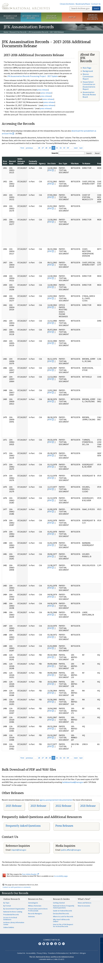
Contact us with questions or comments (17, 887)
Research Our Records (10, 17)
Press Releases (64, 825)
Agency (42, 163)
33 (64, 148)
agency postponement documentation (56, 800)
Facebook (39, 943)
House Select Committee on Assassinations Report (89, 85)
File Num (75, 163)
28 (46, 148)
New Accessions (84, 906)
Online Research (11, 899)
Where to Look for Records (63, 916)
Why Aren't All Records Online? (61, 920)
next (76, 148)
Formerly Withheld (33, 162)
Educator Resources (51, 17)
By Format (7, 906)
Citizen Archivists (67, 4)
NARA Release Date (21, 161)
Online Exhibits (8, 927)
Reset (97, 153)
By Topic (6, 903)
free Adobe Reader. (30, 874)
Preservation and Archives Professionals (38, 910)
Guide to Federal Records (62, 911)
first (22, 148)
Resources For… (36, 899)
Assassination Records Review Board (89, 94)
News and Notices (84, 903)
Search (96, 8)
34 (68, 148)
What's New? (84, 899)
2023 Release (38, 805)
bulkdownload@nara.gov (72, 782)
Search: (55, 153)
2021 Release (88, 805)
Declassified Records (61, 913)
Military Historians (34, 906)
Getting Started (59, 903)
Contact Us (96, 4)
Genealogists (33, 903)
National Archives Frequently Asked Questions (63, 907)
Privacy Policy (42, 953)
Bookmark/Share (83, 4)
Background (88, 71)
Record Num (12, 162)
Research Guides (61, 899)
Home (6, 32)
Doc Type (63, 163)
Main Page (87, 68)
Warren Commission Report (88, 76)
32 (61, 148)
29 (50, 148)
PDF (50, 170)
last (81, 148)
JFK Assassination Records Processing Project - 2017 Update (32, 76)
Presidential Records (11, 914)
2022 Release (63, 805)
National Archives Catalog (12, 912)
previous (29, 148)
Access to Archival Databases (10, 918)
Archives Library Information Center (13, 923)
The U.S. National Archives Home (26, 6)
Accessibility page (61, 876)
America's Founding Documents (92, 17)
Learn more (81, 958)
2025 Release (13, 805)
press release (42, 89)
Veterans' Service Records (30, 17)
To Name (86, 163)
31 (57, 148)
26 (39, 148)
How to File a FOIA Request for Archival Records (63, 925)
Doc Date (51, 163)
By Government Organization (14, 909)
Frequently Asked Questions (23, 825)
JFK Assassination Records (38, 32)
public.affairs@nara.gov (71, 850)
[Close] (100, 940)
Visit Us (72, 17)
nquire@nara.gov (19, 850)
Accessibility (31, 953)
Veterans (31, 916)
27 (43, 148)
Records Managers (35, 913)
